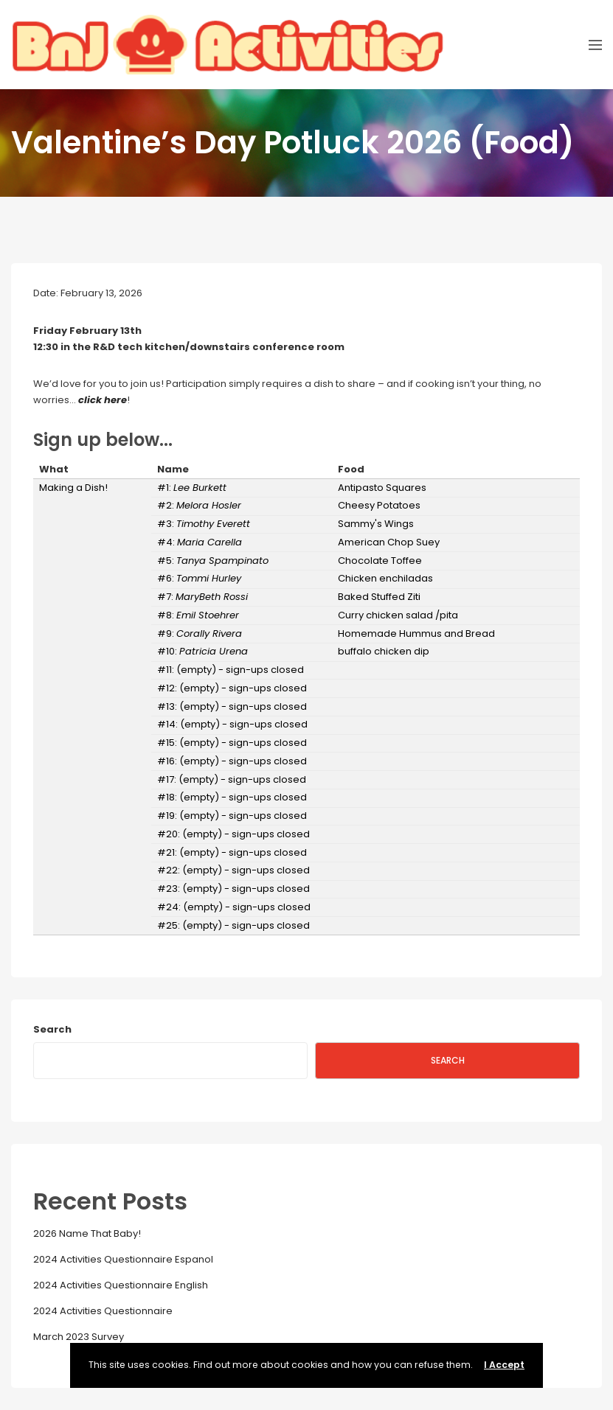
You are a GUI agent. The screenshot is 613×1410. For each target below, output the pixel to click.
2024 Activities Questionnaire (103, 1311)
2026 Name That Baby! (87, 1233)
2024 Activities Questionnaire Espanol (123, 1259)
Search (52, 1029)
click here (102, 400)
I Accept (504, 1364)
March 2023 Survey (78, 1337)
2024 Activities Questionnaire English (120, 1285)
